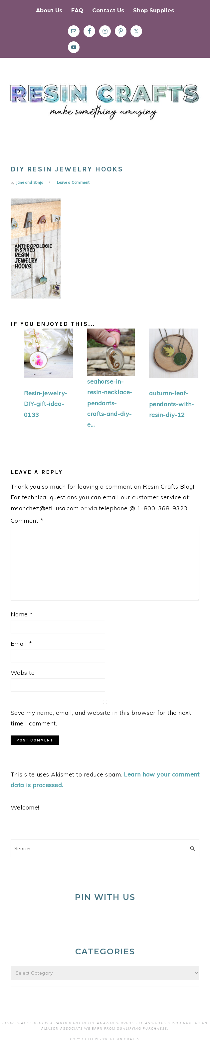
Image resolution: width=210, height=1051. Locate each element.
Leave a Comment (73, 182)
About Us (49, 10)
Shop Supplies (153, 10)
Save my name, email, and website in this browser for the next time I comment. (101, 718)
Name (22, 614)
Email (21, 643)
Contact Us (108, 10)
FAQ (77, 10)
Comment (27, 520)
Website (23, 672)
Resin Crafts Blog (105, 107)
